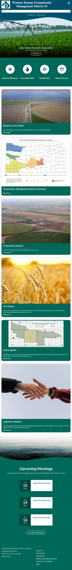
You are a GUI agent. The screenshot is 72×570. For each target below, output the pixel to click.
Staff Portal (40, 15)
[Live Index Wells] (27, 72)
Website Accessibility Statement (46, 559)
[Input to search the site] (36, 11)
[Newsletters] (44, 72)
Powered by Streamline (44, 561)
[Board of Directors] (10, 72)
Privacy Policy (40, 553)
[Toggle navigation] (68, 2)
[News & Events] (62, 72)
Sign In (38, 564)
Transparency (40, 556)
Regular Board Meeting (41, 483)
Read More (36, 53)
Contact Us (31, 15)
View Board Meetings (36, 532)
